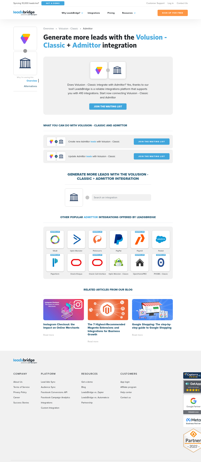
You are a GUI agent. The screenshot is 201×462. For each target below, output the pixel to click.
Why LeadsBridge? (71, 13)
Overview (32, 80)
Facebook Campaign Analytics (55, 397)
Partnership (87, 402)
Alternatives (30, 86)
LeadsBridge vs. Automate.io (95, 397)
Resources (127, 13)
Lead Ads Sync (48, 382)
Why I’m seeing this (25, 77)
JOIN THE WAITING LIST (108, 106)
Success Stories (21, 402)
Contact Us (182, 3)
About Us (18, 382)
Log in (171, 3)
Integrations (94, 13)
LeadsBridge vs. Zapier (92, 392)
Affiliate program (128, 387)
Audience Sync (48, 387)
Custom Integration (50, 408)
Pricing (111, 13)
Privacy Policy (20, 392)
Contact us (125, 397)
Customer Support (155, 3)
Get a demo (87, 382)
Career (16, 397)
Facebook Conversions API (54, 392)
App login (125, 382)
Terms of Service (21, 387)
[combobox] (121, 197)
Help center (126, 392)
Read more (48, 335)
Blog (83, 387)
